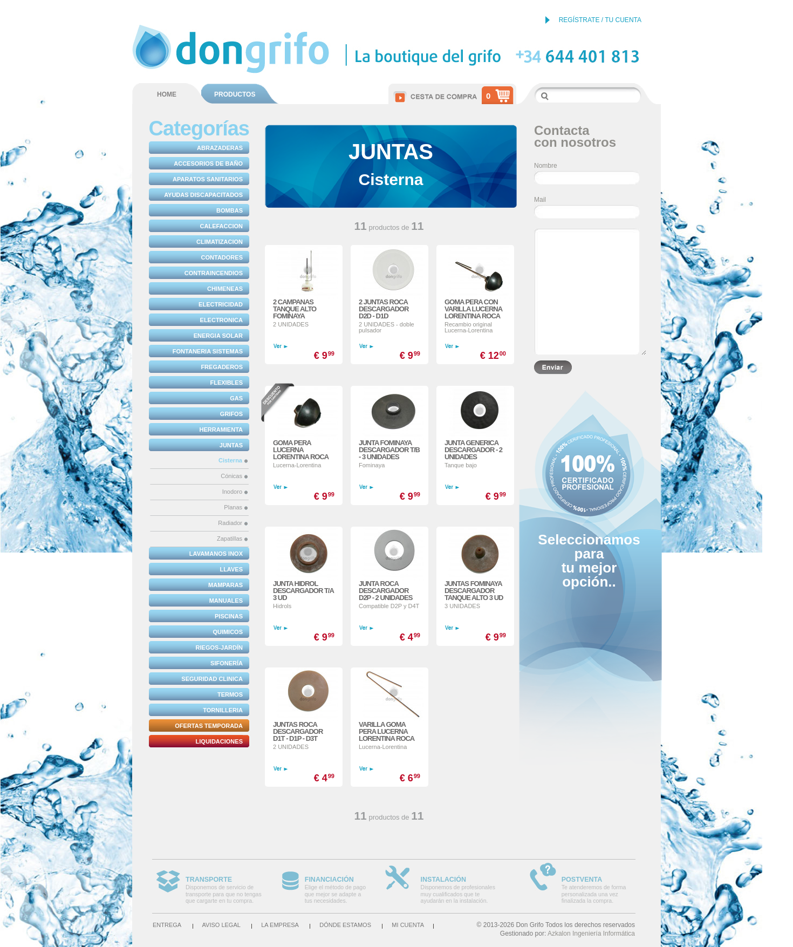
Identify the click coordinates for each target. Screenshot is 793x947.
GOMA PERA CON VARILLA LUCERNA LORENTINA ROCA (473, 309)
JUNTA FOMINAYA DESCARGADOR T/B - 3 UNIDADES (389, 450)
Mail (540, 199)
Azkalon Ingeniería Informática (591, 933)
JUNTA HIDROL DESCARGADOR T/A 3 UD (303, 591)
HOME (166, 94)
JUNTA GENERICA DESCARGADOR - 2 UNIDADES (473, 450)
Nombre (545, 165)
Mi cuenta (408, 925)
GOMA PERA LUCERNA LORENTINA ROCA (301, 450)
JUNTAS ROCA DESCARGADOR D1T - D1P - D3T (298, 731)
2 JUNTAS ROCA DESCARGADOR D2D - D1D (383, 309)
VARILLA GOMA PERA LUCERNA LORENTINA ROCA (386, 731)
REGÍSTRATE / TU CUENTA (600, 20)
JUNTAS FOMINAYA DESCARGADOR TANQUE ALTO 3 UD (474, 591)
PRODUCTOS (234, 94)
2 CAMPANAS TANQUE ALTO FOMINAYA (294, 309)
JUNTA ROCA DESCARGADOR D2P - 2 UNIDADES (385, 591)
